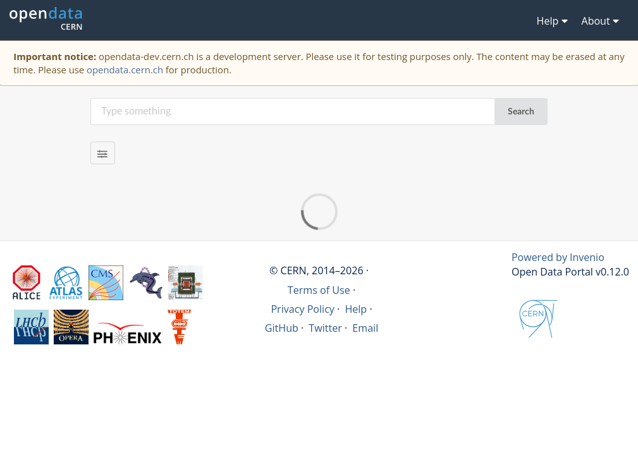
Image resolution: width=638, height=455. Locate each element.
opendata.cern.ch (125, 69)
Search (521, 111)
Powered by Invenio (558, 257)
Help (356, 309)
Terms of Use (319, 290)
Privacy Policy (302, 309)
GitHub (281, 328)
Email (365, 328)
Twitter (325, 328)
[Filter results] (102, 153)
